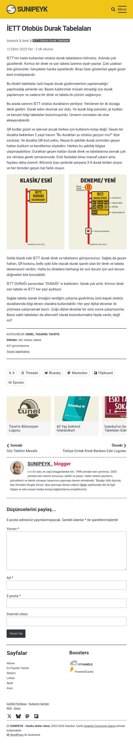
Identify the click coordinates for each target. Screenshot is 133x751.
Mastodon (77, 373)
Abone (11, 663)
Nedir (83, 484)
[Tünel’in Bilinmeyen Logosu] (29, 414)
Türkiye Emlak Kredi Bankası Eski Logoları (94, 448)
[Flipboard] (38, 718)
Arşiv (10, 688)
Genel (25, 40)
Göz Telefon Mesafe (22, 448)
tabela (37, 340)
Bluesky (53, 373)
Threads (29, 373)
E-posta (14, 596)
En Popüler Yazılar (18, 668)
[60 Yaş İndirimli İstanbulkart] (76, 414)
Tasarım (41, 334)
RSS (9, 708)
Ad (10, 578)
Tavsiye (54, 334)
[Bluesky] (20, 718)
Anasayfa (12, 40)
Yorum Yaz (16, 633)
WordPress (15, 734)
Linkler (11, 678)
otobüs (28, 340)
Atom (17, 708)
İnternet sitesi (17, 614)
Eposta (16, 382)
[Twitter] (11, 718)
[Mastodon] (29, 718)
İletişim (11, 673)
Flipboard (103, 373)
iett (21, 340)
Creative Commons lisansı (100, 726)
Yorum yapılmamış (18, 351)
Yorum (13, 529)
